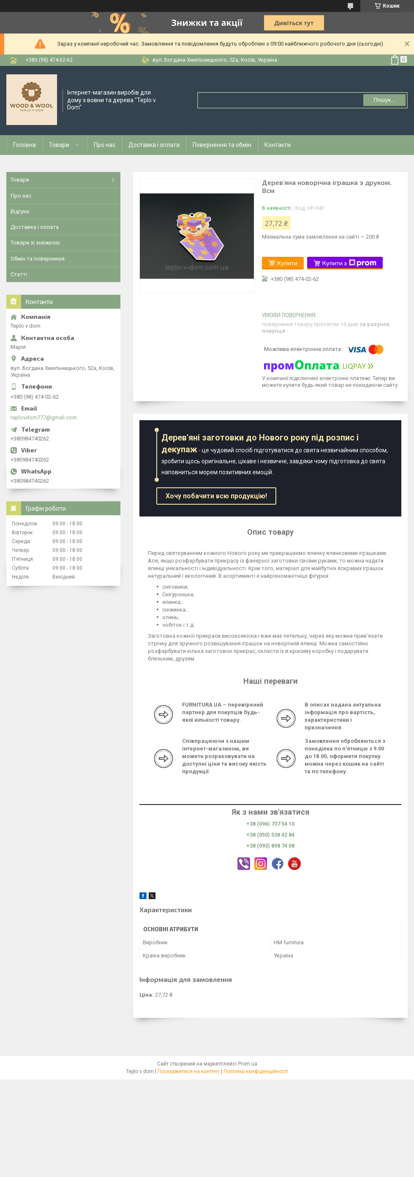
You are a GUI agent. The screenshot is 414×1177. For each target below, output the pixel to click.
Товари (59, 144)
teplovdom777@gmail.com (44, 417)
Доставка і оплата (154, 144)
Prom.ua (247, 1064)
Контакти (277, 144)
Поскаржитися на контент (189, 1071)
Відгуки (20, 211)
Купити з (349, 263)
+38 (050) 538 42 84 (270, 835)
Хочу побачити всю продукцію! (216, 496)
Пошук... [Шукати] (384, 100)
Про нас (104, 144)
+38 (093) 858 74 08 (270, 846)
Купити (287, 262)
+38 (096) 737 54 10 (270, 824)
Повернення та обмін (222, 144)
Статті (19, 274)
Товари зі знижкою (35, 242)
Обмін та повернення (38, 259)
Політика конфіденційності (255, 1071)
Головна (24, 144)
